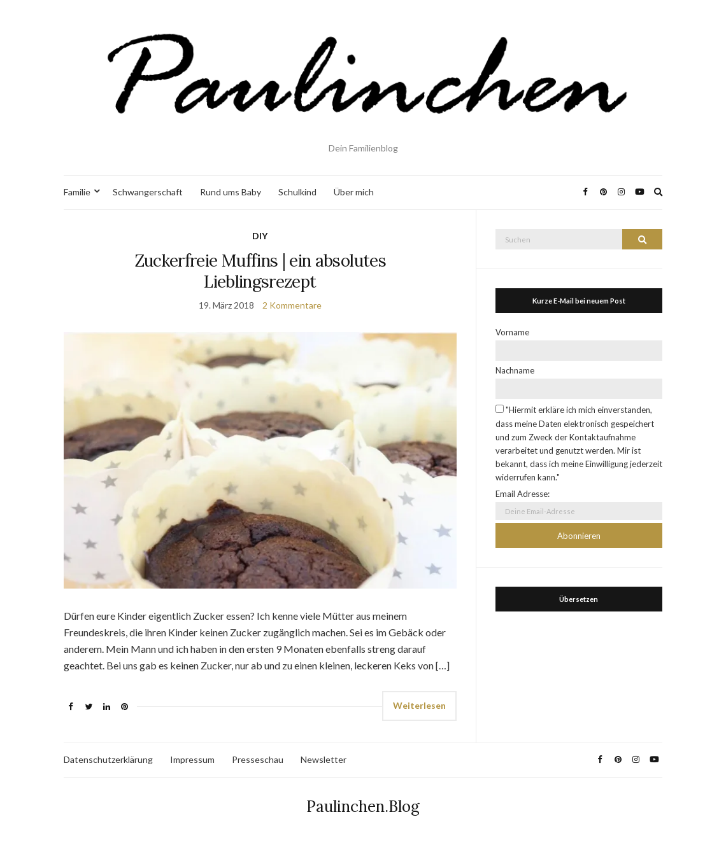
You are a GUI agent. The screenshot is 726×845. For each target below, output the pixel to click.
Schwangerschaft (148, 191)
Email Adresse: (522, 494)
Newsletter (323, 759)
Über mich (354, 191)
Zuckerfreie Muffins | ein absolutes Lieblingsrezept (260, 271)
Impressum (192, 759)
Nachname (514, 370)
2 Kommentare (292, 305)
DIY (259, 235)
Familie (77, 191)
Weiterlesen (419, 705)
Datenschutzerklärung (108, 759)
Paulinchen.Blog (363, 806)
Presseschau (257, 759)
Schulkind (297, 191)
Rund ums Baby (230, 191)
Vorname (512, 332)
